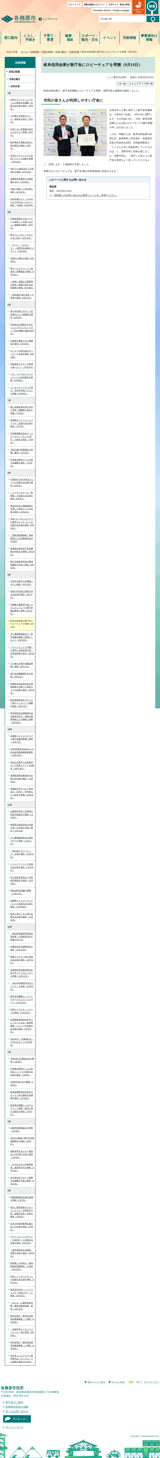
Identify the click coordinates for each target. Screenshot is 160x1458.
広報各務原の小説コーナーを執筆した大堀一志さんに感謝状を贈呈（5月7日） (21, 223)
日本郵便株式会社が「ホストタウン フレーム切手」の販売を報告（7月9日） (21, 438)
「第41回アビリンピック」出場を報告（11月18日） (21, 854)
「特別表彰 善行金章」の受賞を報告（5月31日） (22, 296)
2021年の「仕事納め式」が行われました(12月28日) (21, 1042)
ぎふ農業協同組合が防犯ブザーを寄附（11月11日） (21, 841)
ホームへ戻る (118, 1382)
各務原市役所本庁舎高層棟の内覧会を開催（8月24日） (22, 551)
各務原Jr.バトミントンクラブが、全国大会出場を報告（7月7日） (21, 423)
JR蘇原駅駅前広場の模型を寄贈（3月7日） (21, 1199)
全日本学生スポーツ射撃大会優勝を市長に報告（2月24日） (22, 1181)
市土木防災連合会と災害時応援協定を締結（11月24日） (21, 880)
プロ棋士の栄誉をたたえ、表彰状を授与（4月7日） (21, 119)
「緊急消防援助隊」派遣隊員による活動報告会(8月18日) (21, 538)
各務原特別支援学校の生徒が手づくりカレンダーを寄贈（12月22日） (21, 973)
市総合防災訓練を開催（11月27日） (20, 892)
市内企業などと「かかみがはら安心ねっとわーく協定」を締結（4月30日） (22, 202)
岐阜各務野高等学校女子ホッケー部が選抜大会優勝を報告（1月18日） (21, 1095)
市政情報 (129, 38)
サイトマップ (74, 4)
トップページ (50, 19)
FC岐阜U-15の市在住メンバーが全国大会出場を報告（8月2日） (22, 482)
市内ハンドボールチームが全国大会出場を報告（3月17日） (22, 1279)
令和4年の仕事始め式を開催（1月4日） (22, 1060)
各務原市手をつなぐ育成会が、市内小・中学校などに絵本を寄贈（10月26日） (21, 793)
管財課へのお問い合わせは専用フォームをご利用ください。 (86, 195)
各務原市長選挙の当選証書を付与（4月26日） (21, 180)
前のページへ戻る (96, 1382)
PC (138, 1382)
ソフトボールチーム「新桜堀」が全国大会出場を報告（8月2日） (21, 495)
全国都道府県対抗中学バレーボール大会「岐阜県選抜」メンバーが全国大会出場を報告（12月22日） (21, 1025)
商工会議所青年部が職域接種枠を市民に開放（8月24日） (22, 564)
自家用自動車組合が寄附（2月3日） (21, 1129)
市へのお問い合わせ (17, 1411)
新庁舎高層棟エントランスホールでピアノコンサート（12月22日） (21, 999)
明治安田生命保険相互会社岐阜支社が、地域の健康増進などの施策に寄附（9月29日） (21, 718)
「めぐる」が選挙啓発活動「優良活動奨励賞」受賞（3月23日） (21, 1306)
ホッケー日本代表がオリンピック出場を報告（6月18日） (22, 354)
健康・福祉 (70, 38)
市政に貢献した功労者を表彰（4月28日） (21, 190)
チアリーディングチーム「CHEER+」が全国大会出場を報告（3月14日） (21, 1240)
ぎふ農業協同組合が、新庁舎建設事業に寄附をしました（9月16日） (21, 637)
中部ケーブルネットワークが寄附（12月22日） (21, 1011)
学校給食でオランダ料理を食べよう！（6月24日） (22, 365)
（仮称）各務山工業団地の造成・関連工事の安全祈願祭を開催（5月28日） (22, 284)
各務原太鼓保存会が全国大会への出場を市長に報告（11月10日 (21, 827)
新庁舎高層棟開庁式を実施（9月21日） (21, 675)
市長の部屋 (47, 52)
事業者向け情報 (149, 38)
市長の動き (60, 52)
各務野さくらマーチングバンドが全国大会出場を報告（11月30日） (21, 903)
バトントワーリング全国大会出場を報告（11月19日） (21, 867)
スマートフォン (151, 1382)
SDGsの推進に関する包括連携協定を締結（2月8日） (22, 1141)
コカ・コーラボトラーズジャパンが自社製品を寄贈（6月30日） (21, 377)
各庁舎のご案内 (14, 1402)
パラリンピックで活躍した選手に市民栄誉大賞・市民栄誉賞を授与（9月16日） (22, 652)
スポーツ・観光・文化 (89, 38)
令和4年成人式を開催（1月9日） (21, 1083)
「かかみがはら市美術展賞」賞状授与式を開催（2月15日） (22, 1167)
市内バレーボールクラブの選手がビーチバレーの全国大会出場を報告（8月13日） (22, 523)
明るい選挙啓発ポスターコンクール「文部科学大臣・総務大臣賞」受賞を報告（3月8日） (21, 1212)
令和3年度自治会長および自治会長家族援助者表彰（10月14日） (22, 752)
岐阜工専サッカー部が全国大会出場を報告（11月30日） (21, 917)
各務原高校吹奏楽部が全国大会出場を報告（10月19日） (21, 778)
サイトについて (14, 1427)
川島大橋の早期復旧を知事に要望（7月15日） (21, 451)
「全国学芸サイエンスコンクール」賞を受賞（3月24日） (22, 1332)
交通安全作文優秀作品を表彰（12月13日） (21, 948)
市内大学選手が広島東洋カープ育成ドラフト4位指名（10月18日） (22, 765)
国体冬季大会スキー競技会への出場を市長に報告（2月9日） (21, 1154)
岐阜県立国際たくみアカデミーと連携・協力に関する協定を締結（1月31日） (21, 1110)
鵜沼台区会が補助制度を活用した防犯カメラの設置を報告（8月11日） (21, 509)
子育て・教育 (50, 38)
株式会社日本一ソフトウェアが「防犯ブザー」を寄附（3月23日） (21, 1292)
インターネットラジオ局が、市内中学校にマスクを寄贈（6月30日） (21, 390)
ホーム (24, 52)
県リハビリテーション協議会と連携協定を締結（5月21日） (22, 271)
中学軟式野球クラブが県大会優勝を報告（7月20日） (21, 463)
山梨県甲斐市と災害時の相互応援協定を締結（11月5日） (21, 814)
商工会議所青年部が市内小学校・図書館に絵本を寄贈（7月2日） (21, 410)
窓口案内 (10, 38)
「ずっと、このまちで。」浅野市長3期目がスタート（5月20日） (22, 248)
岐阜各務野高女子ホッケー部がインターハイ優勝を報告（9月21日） (21, 703)
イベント (110, 38)
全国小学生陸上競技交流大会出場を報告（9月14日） (21, 594)
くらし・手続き (30, 38)
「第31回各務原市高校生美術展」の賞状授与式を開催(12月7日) (21, 936)
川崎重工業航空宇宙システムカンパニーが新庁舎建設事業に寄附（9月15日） (21, 609)
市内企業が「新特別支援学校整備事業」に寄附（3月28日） (22, 1345)
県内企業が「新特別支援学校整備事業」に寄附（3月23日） (22, 1319)
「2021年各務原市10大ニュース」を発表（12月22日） (22, 986)
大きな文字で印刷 (139, 83)
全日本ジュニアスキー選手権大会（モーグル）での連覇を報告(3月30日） (21, 1358)
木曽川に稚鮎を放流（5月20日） (22, 260)
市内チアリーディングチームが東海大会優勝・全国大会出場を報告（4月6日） (21, 104)
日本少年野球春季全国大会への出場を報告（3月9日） (21, 1227)
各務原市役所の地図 (17, 1407)
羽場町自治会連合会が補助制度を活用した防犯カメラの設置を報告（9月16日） (22, 688)
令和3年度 (74, 52)
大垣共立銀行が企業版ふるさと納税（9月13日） (21, 583)
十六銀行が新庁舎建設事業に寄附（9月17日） (21, 665)
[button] (138, 7)
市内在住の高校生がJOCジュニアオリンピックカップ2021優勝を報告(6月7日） (22, 329)
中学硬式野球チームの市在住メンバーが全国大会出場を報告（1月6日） (21, 1072)
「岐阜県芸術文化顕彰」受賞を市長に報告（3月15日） (22, 1253)
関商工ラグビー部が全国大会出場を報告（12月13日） (21, 960)
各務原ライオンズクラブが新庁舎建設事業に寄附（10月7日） (21, 739)
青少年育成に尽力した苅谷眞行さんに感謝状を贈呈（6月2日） (21, 314)
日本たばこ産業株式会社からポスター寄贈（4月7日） (21, 132)
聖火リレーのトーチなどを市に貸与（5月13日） (21, 236)
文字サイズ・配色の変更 (119, 4)
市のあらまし (20, 1419)
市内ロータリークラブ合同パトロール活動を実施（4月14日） (21, 158)
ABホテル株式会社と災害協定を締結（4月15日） (22, 170)
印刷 (120, 84)
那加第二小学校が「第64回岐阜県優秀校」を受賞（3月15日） (21, 1266)
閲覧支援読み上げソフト (94, 4)
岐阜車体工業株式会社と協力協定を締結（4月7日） (21, 145)
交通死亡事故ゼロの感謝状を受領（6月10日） (21, 342)
